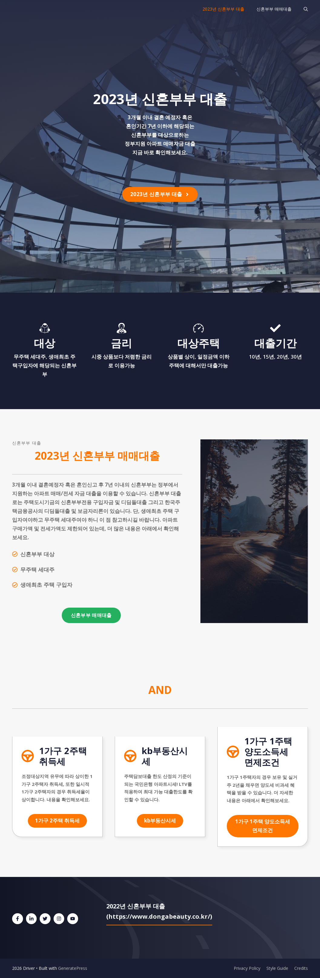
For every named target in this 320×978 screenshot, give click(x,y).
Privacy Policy (247, 968)
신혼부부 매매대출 (274, 9)
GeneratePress (72, 968)
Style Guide (277, 968)
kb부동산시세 (160, 820)
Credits (301, 968)
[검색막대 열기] (306, 9)
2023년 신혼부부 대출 (223, 9)
